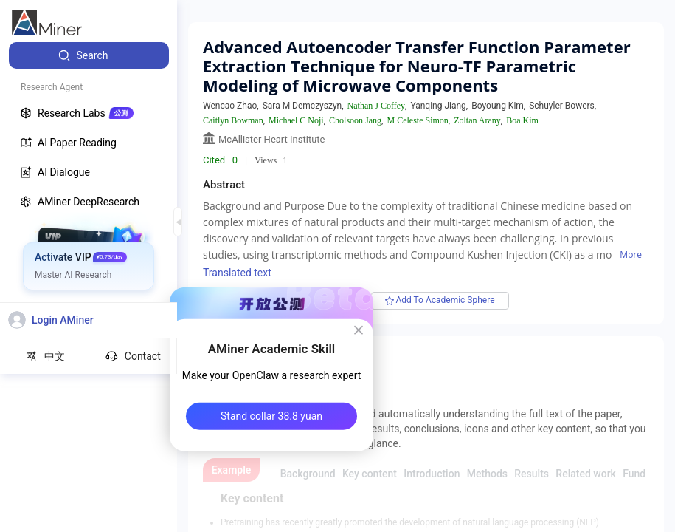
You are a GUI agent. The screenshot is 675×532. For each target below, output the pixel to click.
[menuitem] (89, 55)
